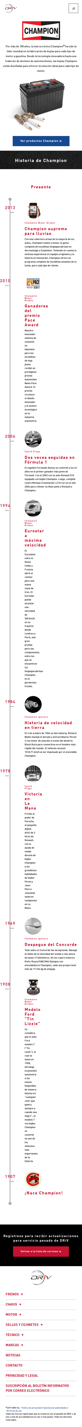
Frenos (15, 1294)
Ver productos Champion (39, 141)
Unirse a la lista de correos (39, 1251)
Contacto (14, 1365)
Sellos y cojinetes (25, 1325)
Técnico (15, 1335)
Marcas (15, 1345)
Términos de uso (14, 1411)
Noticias (13, 1355)
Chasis (14, 1304)
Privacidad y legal (22, 1375)
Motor (14, 1314)
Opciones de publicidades (55, 1408)
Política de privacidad (31, 1408)
